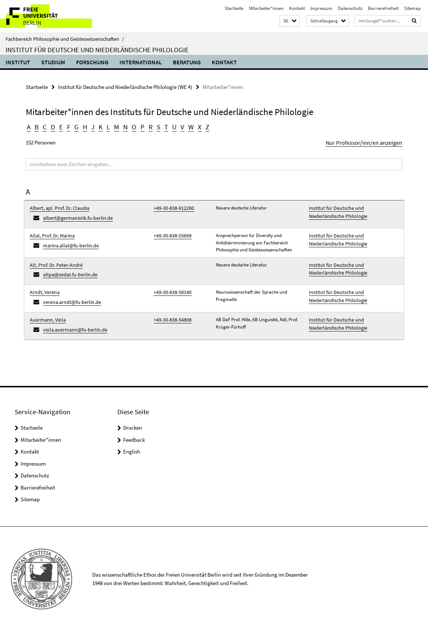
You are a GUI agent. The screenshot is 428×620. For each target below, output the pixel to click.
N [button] (123, 126)
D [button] (52, 126)
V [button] (179, 126)
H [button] (83, 126)
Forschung (92, 62)
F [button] (67, 126)
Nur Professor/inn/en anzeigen (368, 141)
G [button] (75, 126)
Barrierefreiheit (383, 8)
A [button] (29, 126)
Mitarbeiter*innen (266, 8)
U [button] (171, 126)
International (141, 62)
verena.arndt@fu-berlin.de (69, 294)
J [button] (91, 126)
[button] (289, 21)
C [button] (44, 126)
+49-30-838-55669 (170, 231)
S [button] (155, 126)
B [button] (37, 126)
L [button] (106, 126)
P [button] (140, 126)
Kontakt (297, 8)
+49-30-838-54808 (170, 311)
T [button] (163, 126)
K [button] (99, 126)
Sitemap (412, 8)
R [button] (147, 126)
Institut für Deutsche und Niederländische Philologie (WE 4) (125, 86)
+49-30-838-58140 (170, 286)
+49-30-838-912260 (171, 206)
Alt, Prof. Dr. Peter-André (54, 261)
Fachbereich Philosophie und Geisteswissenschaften (65, 39)
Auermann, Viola (46, 311)
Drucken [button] (132, 416)
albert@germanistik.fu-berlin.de (74, 215)
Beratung (187, 62)
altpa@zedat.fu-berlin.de (67, 269)
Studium (53, 62)
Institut (18, 62)
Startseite (234, 8)
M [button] (114, 126)
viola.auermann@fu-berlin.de (72, 319)
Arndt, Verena (43, 286)
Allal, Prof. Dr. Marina (50, 231)
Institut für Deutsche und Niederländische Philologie (97, 49)
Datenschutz (350, 8)
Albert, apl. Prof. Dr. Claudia (57, 206)
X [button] (195, 126)
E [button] (60, 126)
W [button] (187, 126)
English (131, 440)
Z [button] (203, 126)
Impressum (321, 8)
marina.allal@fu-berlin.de (68, 240)
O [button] (131, 126)
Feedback (134, 427)
